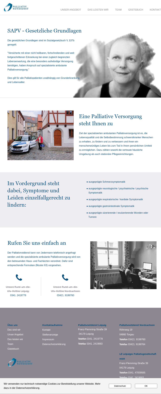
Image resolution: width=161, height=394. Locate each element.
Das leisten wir (15, 339)
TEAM (118, 9)
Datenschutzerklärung (54, 344)
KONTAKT (155, 9)
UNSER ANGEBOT (71, 9)
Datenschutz (120, 386)
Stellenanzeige (50, 334)
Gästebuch (13, 349)
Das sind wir (13, 329)
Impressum (48, 339)
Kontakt (46, 330)
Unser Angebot (15, 334)
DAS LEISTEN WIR (98, 9)
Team (10, 344)
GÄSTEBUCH (135, 9)
